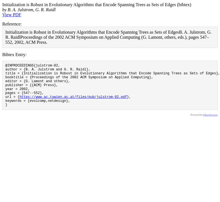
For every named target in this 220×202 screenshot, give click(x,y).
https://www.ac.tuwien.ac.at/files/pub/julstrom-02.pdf (73, 104)
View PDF (11, 14)
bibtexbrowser (210, 124)
